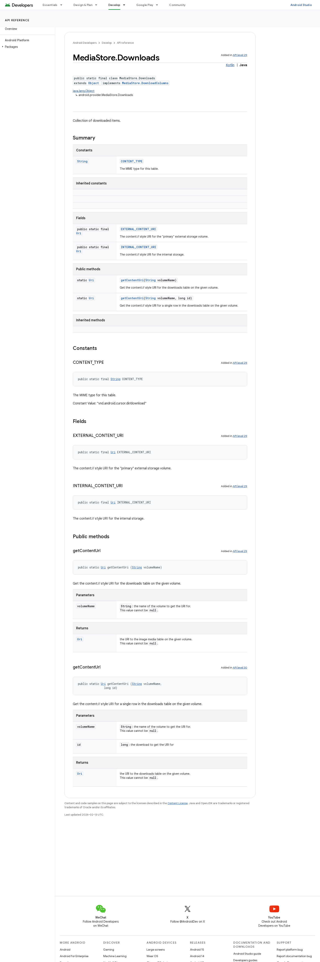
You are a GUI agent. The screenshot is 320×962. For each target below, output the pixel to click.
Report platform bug (290, 949)
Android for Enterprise (74, 956)
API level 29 (240, 55)
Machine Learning (115, 956)
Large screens (156, 949)
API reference (17, 20)
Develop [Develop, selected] (114, 5)
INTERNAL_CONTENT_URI (138, 247)
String (82, 161)
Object (93, 83)
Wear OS (152, 956)
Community (177, 5)
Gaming (108, 949)
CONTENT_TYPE (131, 161)
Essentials (50, 5)
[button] (26, 47)
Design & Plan (82, 5)
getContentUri (132, 280)
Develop (107, 43)
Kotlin (230, 65)
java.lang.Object (83, 91)
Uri (78, 233)
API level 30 (240, 667)
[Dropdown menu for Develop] (125, 5)
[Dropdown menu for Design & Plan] (97, 5)
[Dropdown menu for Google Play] (158, 5)
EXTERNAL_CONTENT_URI (138, 229)
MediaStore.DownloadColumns (145, 83)
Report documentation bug (294, 956)
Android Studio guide (247, 953)
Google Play (144, 5)
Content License (178, 803)
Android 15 (197, 949)
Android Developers (85, 43)
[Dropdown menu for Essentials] (63, 5)
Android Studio (301, 5)
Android (65, 949)
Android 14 (197, 956)
